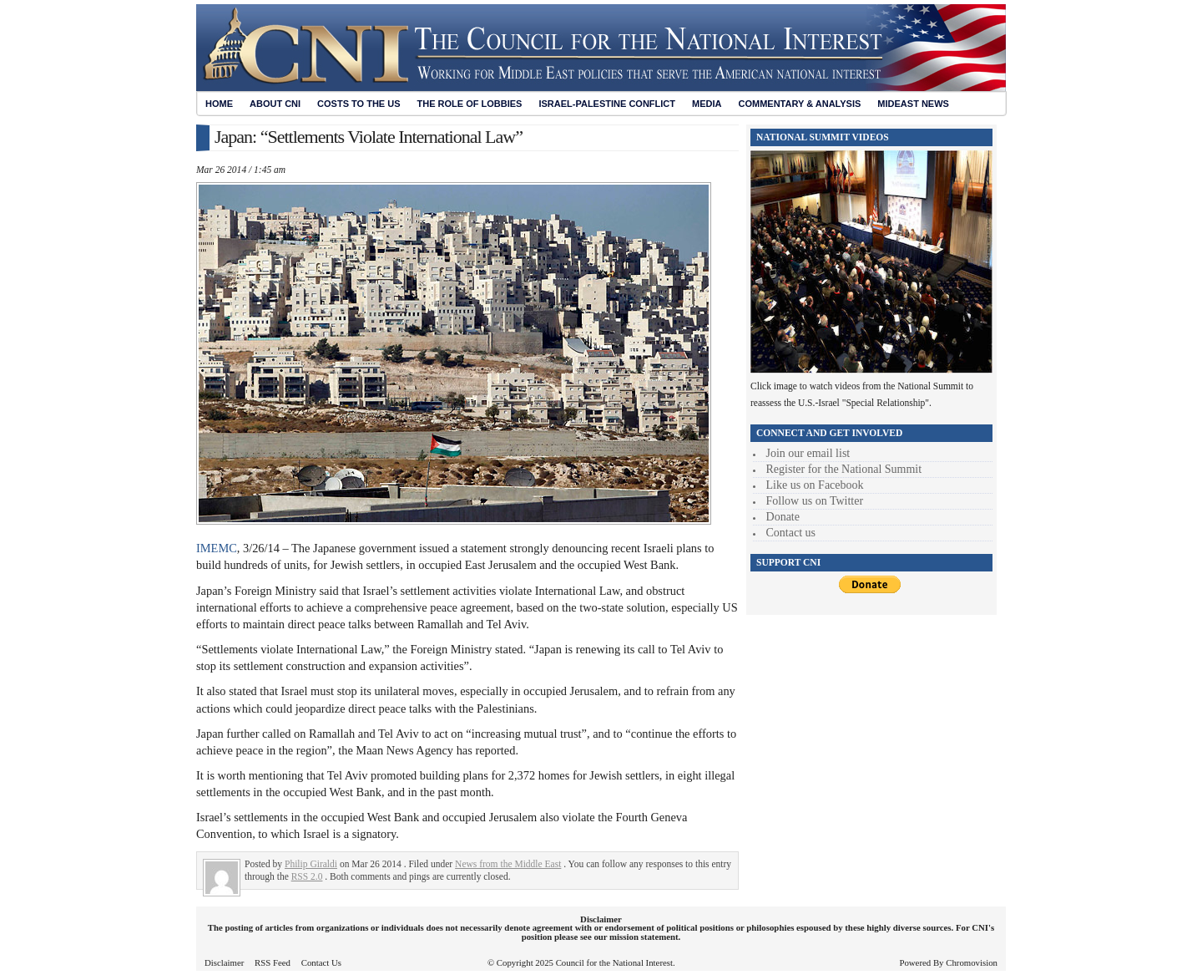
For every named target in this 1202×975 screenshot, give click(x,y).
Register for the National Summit (844, 469)
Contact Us (321, 962)
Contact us (791, 532)
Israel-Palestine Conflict (606, 104)
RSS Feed (272, 962)
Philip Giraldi (311, 864)
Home (219, 104)
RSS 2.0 (307, 876)
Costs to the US (358, 104)
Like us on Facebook (815, 485)
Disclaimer (224, 962)
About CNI (275, 104)
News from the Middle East (508, 864)
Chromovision (971, 962)
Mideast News (913, 104)
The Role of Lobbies (470, 104)
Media (706, 104)
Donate (783, 516)
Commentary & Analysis (799, 104)
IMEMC (216, 548)
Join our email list (808, 453)
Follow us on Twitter (815, 501)
